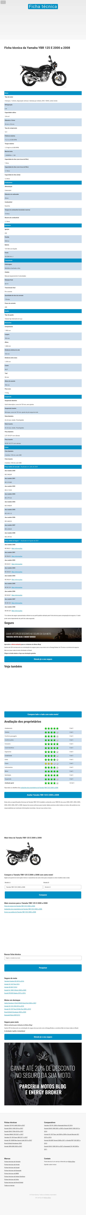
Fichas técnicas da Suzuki (11, 1167)
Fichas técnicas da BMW (11, 1173)
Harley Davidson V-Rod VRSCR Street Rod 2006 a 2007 (20, 1003)
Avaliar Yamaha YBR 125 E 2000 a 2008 (43, 795)
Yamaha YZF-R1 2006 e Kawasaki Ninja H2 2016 (58, 1125)
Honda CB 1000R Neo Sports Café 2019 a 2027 (18, 1140)
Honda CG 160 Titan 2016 (11, 984)
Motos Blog (71, 1161)
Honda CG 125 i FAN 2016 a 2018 (14, 1006)
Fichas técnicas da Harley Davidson (14, 1176)
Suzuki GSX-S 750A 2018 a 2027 (13, 1131)
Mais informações (17, 548)
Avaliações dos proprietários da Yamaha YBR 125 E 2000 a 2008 (23, 909)
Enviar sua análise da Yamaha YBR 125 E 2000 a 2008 (20, 912)
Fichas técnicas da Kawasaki (12, 1170)
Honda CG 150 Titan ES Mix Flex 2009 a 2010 (17, 1009)
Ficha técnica (43, 6)
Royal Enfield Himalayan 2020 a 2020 (15, 1012)
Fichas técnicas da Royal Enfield (13, 1182)
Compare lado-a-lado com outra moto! (43, 714)
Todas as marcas (9, 1185)
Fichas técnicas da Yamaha (12, 1161)
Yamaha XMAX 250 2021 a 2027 (13, 1134)
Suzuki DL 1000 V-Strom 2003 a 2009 (15, 990)
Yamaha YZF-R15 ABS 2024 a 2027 (14, 1125)
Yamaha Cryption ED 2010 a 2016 (14, 981)
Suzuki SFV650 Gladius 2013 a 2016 (15, 993)
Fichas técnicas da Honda (11, 1164)
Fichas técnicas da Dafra (11, 1179)
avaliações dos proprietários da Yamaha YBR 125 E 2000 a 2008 (39, 788)
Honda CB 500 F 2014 (10, 987)
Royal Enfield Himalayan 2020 (13, 1143)
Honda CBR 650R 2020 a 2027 (13, 1146)
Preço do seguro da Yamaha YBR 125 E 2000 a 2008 (19, 906)
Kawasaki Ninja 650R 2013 (12, 1015)
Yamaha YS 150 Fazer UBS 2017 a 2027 (16, 1137)
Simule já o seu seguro (43, 659)
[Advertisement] (43, 22)
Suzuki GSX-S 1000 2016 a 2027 (13, 1128)
